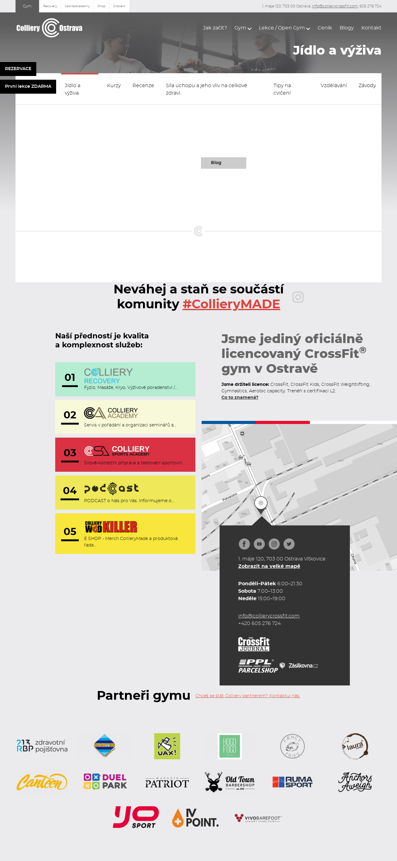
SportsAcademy (77, 6)
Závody (367, 85)
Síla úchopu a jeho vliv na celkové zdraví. (206, 89)
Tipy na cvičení (282, 89)
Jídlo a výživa (72, 89)
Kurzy (114, 85)
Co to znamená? (239, 397)
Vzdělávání (334, 85)
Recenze (143, 85)
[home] (50, 28)
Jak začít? (215, 27)
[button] (243, 28)
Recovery (50, 6)
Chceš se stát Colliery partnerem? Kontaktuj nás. (247, 696)
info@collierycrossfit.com (335, 6)
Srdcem (119, 6)
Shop (101, 6)
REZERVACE (18, 69)
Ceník (325, 27)
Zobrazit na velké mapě (269, 566)
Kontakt (371, 27)
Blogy (347, 27)
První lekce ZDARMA (28, 86)
